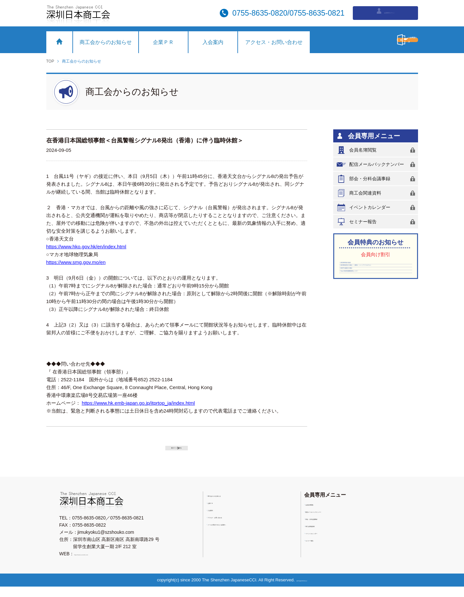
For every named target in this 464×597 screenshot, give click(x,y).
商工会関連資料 (377, 193)
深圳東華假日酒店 (360, 266)
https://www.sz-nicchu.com (101, 564)
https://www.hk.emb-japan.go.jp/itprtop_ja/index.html (138, 403)
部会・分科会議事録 (377, 178)
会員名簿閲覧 (377, 150)
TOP (50, 61)
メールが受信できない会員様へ (241, 537)
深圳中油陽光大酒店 (362, 296)
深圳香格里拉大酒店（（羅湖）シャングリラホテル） (374, 281)
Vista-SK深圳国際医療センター (373, 306)
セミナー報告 (377, 221)
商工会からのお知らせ (106, 42)
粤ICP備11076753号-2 (304, 590)
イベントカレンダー (377, 207)
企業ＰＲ (163, 42)
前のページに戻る (183, 452)
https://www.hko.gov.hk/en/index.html (86, 246)
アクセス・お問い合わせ (274, 42)
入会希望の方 (377, 40)
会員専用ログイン (385, 12)
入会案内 (212, 42)
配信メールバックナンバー (377, 164)
